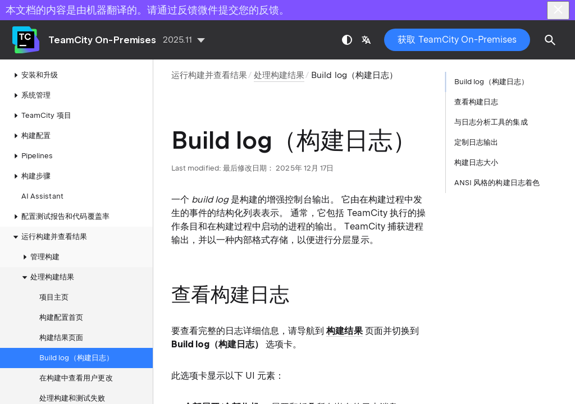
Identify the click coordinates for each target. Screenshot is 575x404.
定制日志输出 (476, 142)
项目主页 (54, 297)
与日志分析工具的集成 (491, 122)
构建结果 (344, 330)
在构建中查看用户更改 (76, 378)
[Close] (558, 10)
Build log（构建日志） (76, 358)
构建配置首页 (61, 317)
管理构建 (39, 257)
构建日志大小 (476, 162)
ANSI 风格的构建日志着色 (497, 182)
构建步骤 (30, 176)
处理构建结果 (46, 277)
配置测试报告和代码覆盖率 (59, 216)
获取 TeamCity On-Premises (457, 39)
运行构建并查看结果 (209, 75)
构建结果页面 (61, 337)
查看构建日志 (476, 102)
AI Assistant (42, 196)
